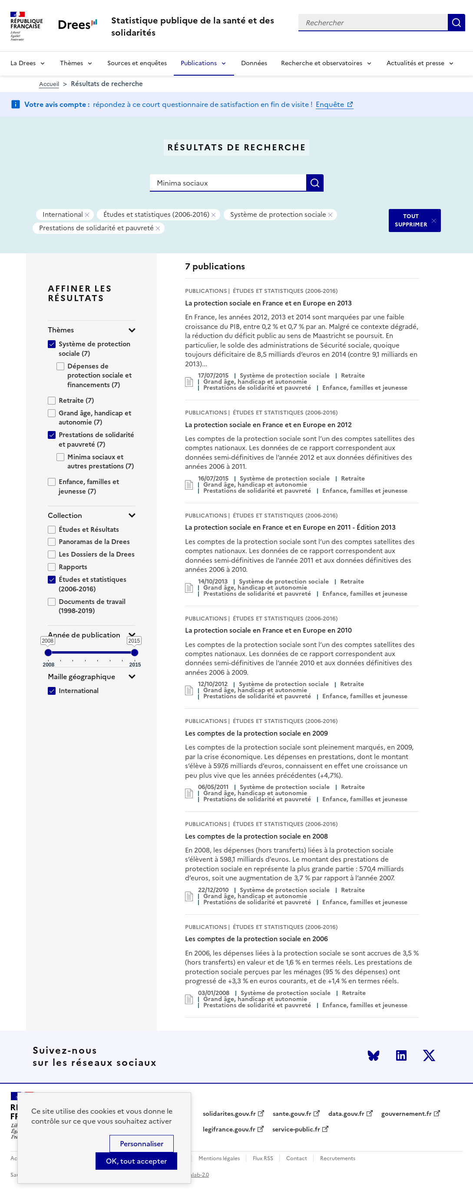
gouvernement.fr (406, 1114)
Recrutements (337, 1158)
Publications (199, 63)
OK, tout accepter (136, 1161)
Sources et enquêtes (137, 63)
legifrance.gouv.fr (229, 1129)
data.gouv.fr (346, 1114)
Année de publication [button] (84, 635)
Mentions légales (219, 1158)
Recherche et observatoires (321, 63)
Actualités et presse (415, 63)
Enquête (331, 104)
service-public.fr (296, 1129)
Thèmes (71, 63)
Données (254, 63)
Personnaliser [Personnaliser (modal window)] (141, 1143)
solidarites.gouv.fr (229, 1114)
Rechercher (456, 22)
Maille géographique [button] (81, 677)
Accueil (49, 84)
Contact (296, 1158)
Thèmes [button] (61, 330)
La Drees (23, 63)
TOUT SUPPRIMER (411, 220)
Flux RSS (263, 1158)
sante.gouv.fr (292, 1114)
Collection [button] (65, 516)
